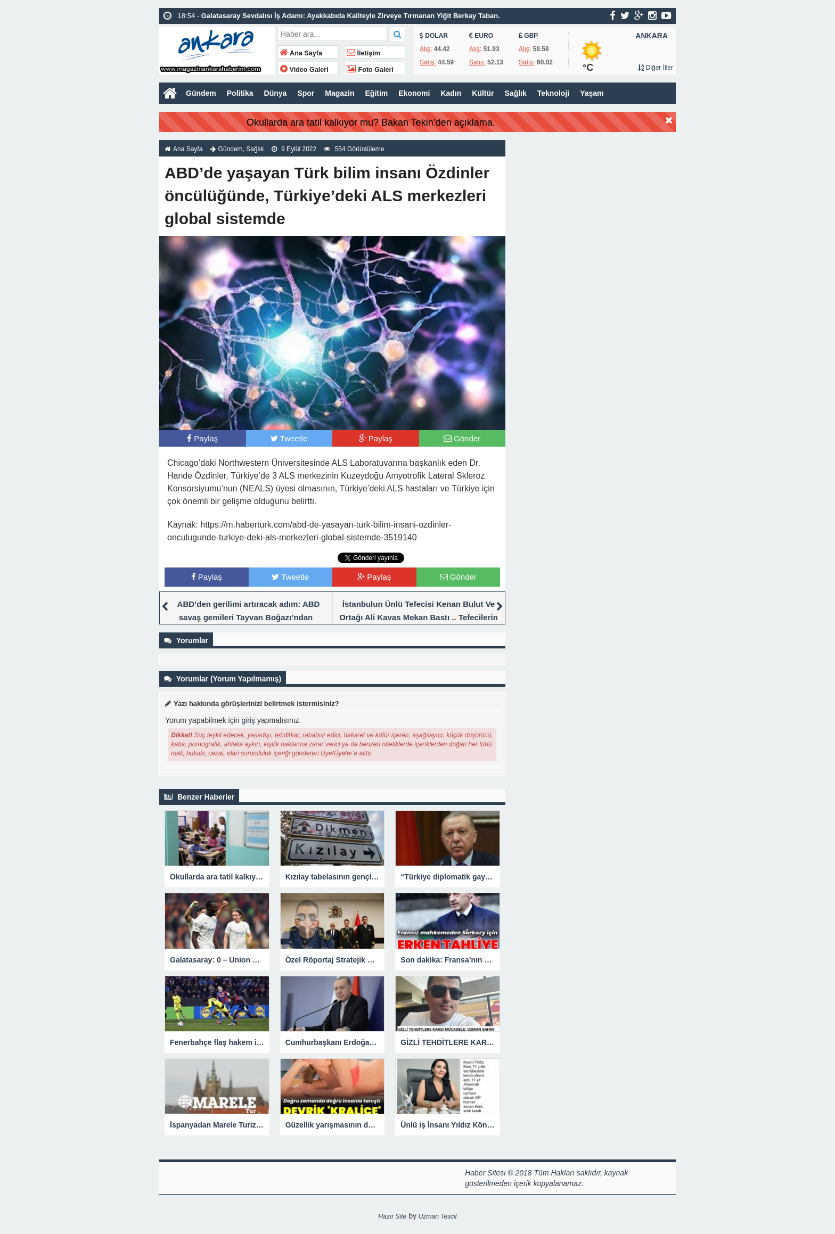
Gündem (201, 93)
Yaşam (591, 93)
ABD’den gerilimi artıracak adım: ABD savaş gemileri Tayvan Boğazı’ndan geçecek (248, 617)
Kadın (450, 93)
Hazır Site (393, 1216)
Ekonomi (414, 93)
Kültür (483, 93)
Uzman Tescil (438, 1216)
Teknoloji (553, 93)
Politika (240, 93)
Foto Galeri (370, 69)
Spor (305, 93)
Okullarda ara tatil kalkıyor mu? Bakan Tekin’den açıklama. (371, 122)
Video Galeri (304, 69)
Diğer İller (655, 67)
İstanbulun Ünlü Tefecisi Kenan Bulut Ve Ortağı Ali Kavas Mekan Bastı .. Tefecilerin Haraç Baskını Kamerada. (418, 617)
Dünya (275, 93)
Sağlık (516, 93)
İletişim (363, 53)
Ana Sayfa (301, 53)
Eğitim (376, 93)
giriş (248, 720)
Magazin (339, 93)
